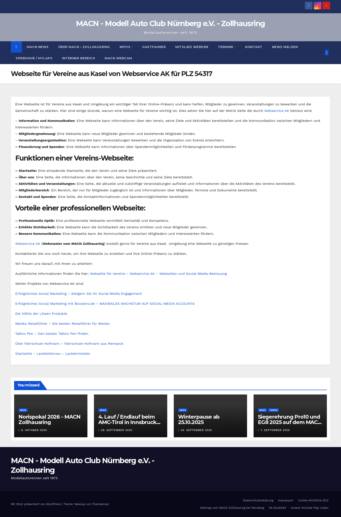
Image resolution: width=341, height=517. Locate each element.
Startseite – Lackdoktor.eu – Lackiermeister (52, 353)
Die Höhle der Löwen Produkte (41, 314)
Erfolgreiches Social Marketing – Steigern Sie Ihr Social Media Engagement (78, 294)
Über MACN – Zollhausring (84, 47)
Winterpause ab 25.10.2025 (198, 419)
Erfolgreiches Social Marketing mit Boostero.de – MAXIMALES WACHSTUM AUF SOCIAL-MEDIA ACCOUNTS (104, 304)
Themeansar (100, 504)
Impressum (285, 500)
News (23, 410)
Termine (226, 47)
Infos (125, 47)
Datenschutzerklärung (258, 500)
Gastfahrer (154, 47)
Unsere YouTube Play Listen (309, 507)
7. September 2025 (275, 430)
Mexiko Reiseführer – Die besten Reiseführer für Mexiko (62, 323)
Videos (273, 410)
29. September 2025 (116, 430)
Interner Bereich (78, 58)
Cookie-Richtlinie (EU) (313, 500)
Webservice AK (276, 111)
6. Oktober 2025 (34, 430)
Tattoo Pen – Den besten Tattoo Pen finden (51, 333)
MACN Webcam (118, 58)
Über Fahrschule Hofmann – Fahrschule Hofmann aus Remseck (69, 343)
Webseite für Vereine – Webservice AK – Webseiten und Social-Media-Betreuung (158, 274)
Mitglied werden (191, 47)
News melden (285, 47)
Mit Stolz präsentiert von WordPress (36, 504)
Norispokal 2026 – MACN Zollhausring (49, 419)
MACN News (38, 47)
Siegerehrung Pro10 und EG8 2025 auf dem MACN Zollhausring (290, 422)
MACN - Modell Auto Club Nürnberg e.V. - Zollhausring (170, 23)
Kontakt (253, 47)
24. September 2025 (196, 430)
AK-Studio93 (277, 507)
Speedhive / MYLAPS (34, 58)
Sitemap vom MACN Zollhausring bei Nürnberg (232, 507)
